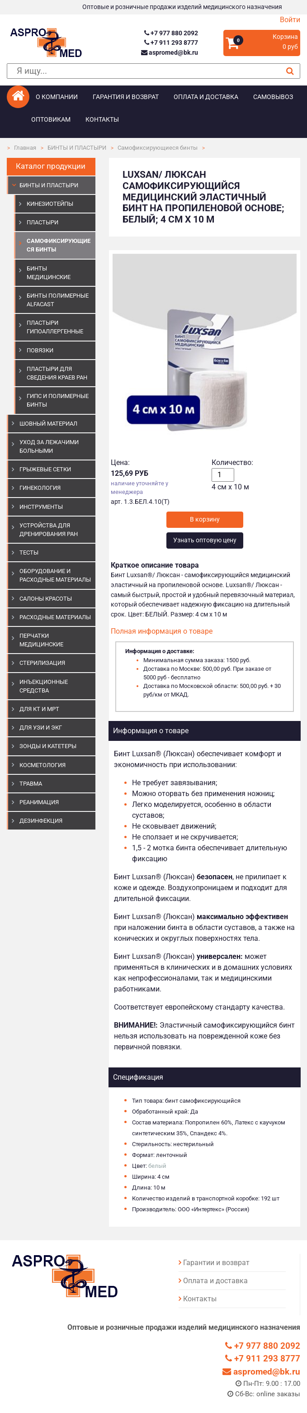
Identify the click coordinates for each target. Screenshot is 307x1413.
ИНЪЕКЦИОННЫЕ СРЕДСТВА (43, 686)
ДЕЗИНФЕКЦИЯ (40, 820)
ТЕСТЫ (28, 552)
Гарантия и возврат (126, 97)
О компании (57, 97)
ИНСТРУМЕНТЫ (41, 506)
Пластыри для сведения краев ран (57, 373)
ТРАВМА (30, 783)
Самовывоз (273, 97)
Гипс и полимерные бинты (58, 400)
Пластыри (42, 222)
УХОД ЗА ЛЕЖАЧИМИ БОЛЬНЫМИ (49, 446)
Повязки (40, 350)
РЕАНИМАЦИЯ (39, 802)
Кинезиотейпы (50, 203)
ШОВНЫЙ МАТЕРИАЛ (48, 423)
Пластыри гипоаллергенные (55, 327)
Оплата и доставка (206, 97)
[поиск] (153, 71)
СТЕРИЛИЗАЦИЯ (42, 662)
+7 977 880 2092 (171, 33)
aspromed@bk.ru (169, 53)
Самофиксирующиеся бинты (158, 147)
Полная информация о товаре (162, 631)
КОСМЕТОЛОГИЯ (42, 765)
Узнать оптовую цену (204, 540)
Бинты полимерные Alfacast (58, 300)
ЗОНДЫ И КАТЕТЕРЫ (47, 746)
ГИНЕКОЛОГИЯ (40, 487)
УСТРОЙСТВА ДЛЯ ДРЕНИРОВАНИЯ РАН (48, 529)
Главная (25, 147)
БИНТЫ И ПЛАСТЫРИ (76, 147)
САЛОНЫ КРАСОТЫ (45, 598)
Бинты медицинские (49, 272)
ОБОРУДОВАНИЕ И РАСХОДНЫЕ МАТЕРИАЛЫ (55, 575)
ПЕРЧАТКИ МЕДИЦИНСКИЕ (41, 640)
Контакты (102, 119)
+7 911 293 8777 (171, 43)
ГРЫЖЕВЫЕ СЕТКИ (45, 469)
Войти (290, 19)
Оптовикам (51, 119)
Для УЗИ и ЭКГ (40, 727)
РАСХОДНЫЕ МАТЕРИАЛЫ (55, 617)
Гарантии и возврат (216, 1262)
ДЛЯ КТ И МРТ (39, 709)
